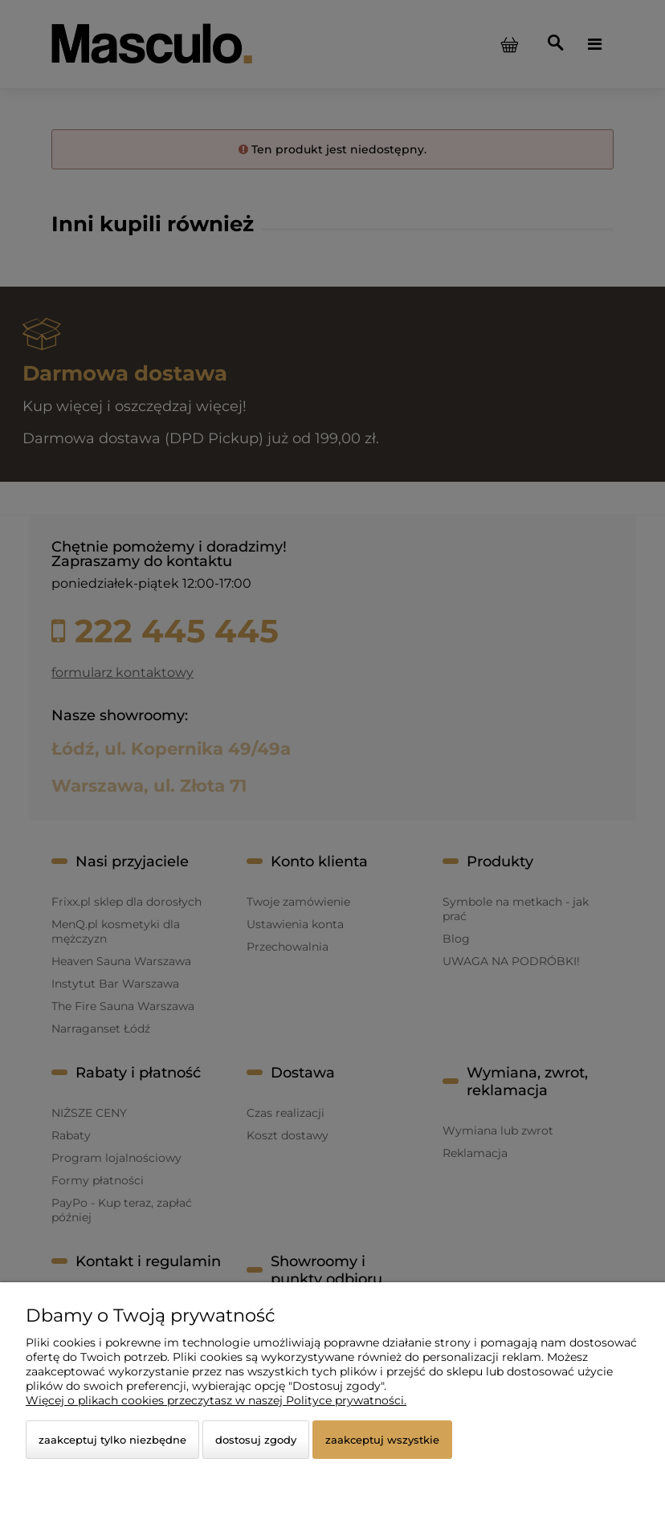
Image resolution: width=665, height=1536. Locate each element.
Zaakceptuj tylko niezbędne (112, 1439)
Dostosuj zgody (255, 1439)
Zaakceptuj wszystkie (382, 1439)
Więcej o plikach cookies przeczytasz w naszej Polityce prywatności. (216, 1400)
